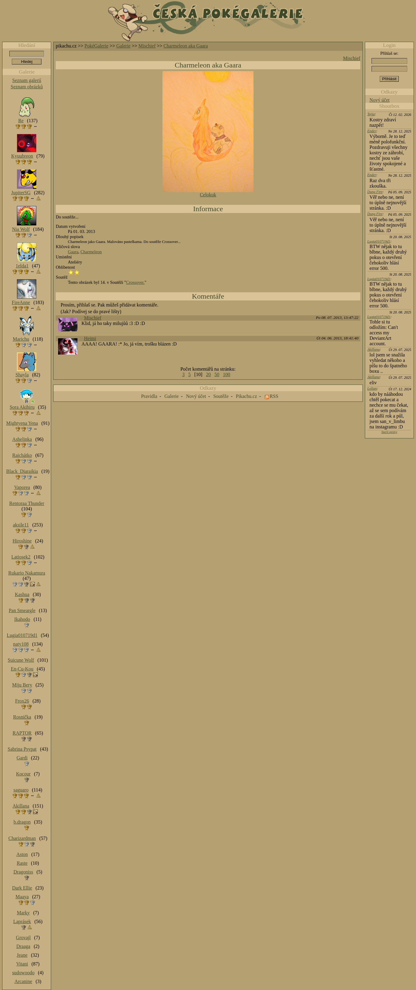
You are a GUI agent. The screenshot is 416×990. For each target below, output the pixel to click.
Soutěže (221, 396)
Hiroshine (21, 540)
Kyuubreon (22, 156)
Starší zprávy (389, 432)
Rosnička (22, 717)
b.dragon (22, 821)
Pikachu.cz (246, 396)
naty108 (21, 644)
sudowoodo (23, 972)
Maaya (22, 896)
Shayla (22, 374)
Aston (22, 854)
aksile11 (21, 524)
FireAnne (21, 302)
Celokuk (208, 194)
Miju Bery (22, 684)
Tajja (371, 114)
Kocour (23, 773)
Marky (23, 912)
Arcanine (23, 981)
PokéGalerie (96, 45)
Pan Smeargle (22, 610)
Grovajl (23, 937)
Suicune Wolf (21, 660)
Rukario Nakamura (26, 572)
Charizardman (22, 838)
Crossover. (135, 282)
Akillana (373, 349)
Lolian (372, 388)
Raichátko (22, 455)
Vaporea (22, 487)
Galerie (123, 45)
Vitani (22, 963)
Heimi (90, 338)
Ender (371, 131)
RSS (274, 396)
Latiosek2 (20, 556)
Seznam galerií (26, 80)
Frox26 (22, 700)
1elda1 (22, 265)
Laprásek (22, 921)
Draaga (23, 946)
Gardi (22, 757)
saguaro (20, 789)
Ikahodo (22, 619)
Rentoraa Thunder (26, 503)
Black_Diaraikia (22, 471)
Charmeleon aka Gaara (185, 45)
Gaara (73, 251)
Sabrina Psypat (22, 749)
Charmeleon (91, 251)
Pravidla (149, 396)
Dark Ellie (22, 887)
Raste (22, 863)
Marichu (21, 339)
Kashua (22, 594)
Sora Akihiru (22, 407)
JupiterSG (21, 192)
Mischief (147, 45)
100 (226, 374)
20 (208, 374)
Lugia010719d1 (378, 241)
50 (217, 374)
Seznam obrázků (27, 86)
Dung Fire (374, 192)
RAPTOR (22, 733)
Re (21, 120)
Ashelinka (22, 439)
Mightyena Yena (22, 423)
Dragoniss (23, 871)
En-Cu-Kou (22, 668)
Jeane (22, 955)
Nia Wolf (21, 229)
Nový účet (379, 100)
